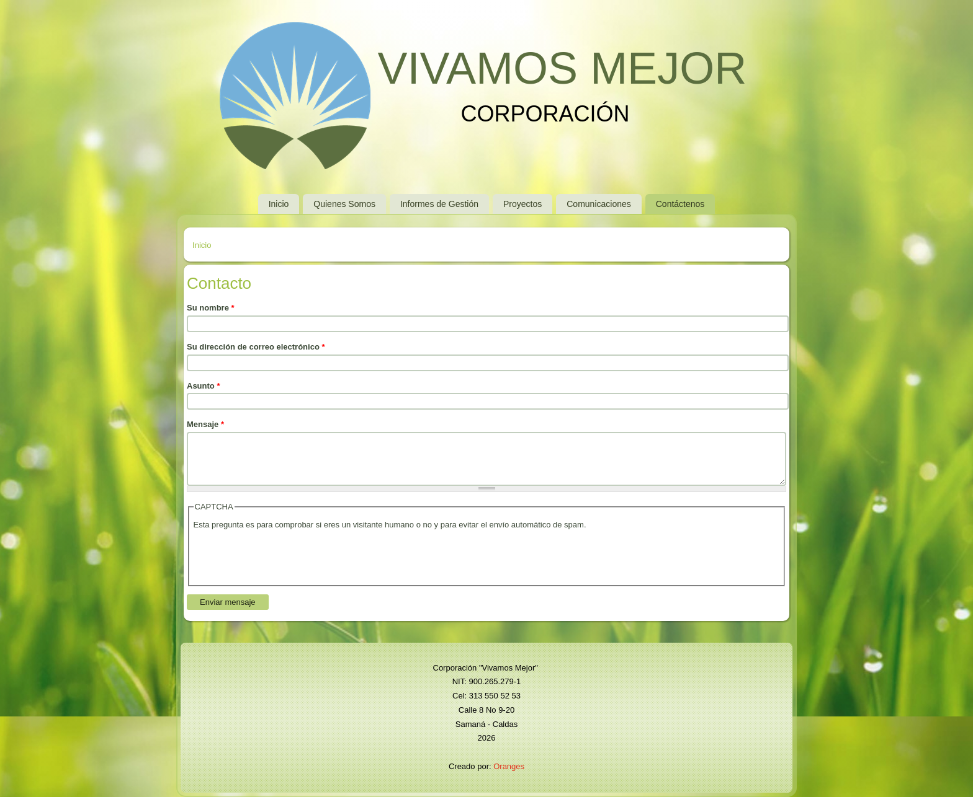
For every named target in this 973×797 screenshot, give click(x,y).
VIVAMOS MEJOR (562, 68)
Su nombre (211, 307)
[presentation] (288, 556)
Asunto (203, 385)
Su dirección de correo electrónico (256, 346)
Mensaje (205, 424)
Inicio (279, 204)
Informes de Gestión (439, 204)
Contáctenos (680, 204)
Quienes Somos (344, 204)
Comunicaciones (599, 204)
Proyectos (522, 204)
